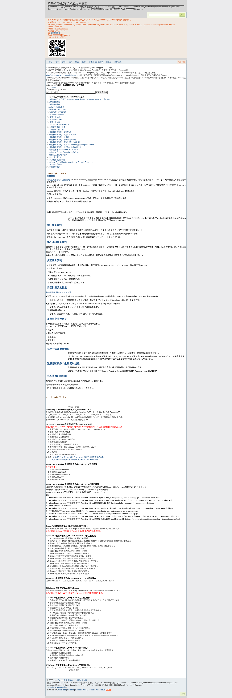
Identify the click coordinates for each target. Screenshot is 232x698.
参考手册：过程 (55, 119)
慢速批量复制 (54, 260)
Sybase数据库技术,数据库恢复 (67, 3)
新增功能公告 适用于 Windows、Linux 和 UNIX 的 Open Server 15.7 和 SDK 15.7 (81, 99)
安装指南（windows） (58, 112)
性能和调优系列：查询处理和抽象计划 (64, 142)
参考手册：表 (54, 122)
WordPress (61, 690)
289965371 (55, 33)
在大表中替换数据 (57, 319)
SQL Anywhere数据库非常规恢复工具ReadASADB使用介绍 (75, 460)
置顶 (183, 694)
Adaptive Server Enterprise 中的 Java (64, 152)
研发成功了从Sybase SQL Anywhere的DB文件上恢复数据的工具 (78, 457)
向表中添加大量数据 (58, 349)
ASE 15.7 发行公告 (57, 107)
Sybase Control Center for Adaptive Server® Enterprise (71, 162)
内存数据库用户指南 (57, 160)
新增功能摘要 (54, 102)
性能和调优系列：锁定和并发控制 (62, 135)
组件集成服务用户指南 (58, 155)
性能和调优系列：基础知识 (60, 132)
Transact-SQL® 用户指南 (59, 125)
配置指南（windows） (58, 109)
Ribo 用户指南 (55, 157)
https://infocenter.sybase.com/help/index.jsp (63, 75)
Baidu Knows (80, 690)
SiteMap (70, 690)
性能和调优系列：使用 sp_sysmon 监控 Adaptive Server (71, 145)
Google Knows (93, 690)
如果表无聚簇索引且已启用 (58, 180)
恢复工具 (117, 62)
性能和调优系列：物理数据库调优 (62, 140)
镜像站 (108, 62)
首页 (50, 62)
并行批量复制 (54, 225)
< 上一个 (49, 174)
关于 (57, 62)
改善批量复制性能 (57, 287)
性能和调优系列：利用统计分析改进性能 (65, 147)
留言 (77, 62)
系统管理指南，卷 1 (57, 127)
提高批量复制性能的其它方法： (59, 292)
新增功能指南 (54, 104)
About (102, 690)
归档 (70, 62)
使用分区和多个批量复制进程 (63, 363)
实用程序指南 (54, 167)
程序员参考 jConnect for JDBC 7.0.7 (63, 150)
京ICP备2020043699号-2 (57, 687)
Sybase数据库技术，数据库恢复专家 (72, 680)
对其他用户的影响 (57, 376)
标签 (84, 62)
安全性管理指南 (55, 164)
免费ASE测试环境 (96, 62)
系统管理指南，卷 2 (57, 130)
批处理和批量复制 (57, 242)
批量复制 (51, 176)
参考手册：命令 (55, 117)
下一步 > (62, 174)
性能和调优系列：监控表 (59, 137)
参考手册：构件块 (56, 114)
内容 (56, 174)
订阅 (64, 62)
